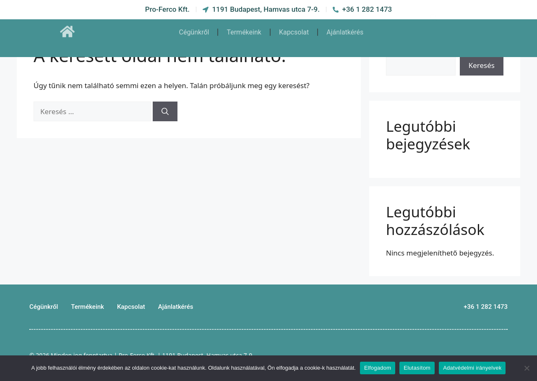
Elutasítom (417, 368)
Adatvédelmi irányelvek (472, 368)
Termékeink (244, 28)
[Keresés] (165, 112)
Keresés (482, 65)
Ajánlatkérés (344, 28)
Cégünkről (194, 28)
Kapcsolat (294, 28)
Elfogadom (377, 368)
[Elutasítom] (526, 368)
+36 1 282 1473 (486, 307)
